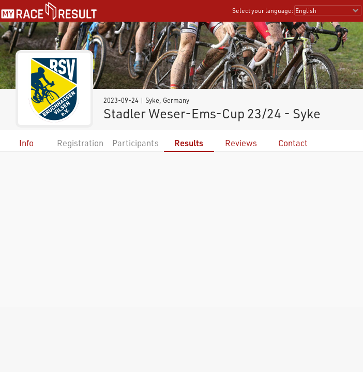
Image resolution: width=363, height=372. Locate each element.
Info (26, 142)
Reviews (241, 142)
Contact (293, 142)
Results (188, 142)
